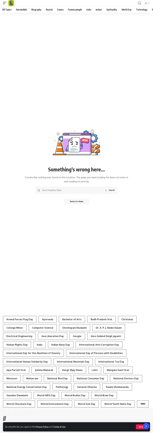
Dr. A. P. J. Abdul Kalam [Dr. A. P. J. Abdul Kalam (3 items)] (109, 327)
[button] (142, 426)
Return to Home (76, 201)
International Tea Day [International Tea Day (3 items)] (111, 361)
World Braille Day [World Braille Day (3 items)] (75, 395)
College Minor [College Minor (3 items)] (14, 327)
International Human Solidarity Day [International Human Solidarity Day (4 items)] (27, 361)
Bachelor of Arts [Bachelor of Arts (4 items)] (72, 319)
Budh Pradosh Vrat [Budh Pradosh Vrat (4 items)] (101, 319)
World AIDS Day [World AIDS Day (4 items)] (46, 395)
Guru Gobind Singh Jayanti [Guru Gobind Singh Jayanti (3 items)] (106, 336)
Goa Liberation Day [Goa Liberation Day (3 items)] (52, 336)
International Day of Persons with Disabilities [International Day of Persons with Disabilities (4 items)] (96, 353)
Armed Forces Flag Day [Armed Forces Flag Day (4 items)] (19, 319)
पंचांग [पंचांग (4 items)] (142, 403)
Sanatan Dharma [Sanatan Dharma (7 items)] (87, 386)
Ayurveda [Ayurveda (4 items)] (47, 319)
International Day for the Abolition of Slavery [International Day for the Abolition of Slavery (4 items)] (33, 353)
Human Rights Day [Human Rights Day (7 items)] (17, 344)
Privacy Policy (42, 427)
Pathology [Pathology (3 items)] (62, 386)
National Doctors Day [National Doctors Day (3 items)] (126, 378)
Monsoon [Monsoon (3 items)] (11, 378)
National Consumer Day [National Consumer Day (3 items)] (90, 378)
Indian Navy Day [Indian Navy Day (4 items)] (60, 344)
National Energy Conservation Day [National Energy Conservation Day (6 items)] (26, 386)
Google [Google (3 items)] (77, 336)
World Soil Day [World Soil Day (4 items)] (86, 403)
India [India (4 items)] (39, 344)
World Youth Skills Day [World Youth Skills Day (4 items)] (117, 403)
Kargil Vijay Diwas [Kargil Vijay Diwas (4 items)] (72, 370)
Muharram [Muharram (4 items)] (32, 378)
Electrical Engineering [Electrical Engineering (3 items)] (19, 336)
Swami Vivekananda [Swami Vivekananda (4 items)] (117, 386)
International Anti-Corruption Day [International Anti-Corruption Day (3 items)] (99, 344)
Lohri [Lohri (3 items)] (95, 370)
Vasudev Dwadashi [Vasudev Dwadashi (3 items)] (17, 395)
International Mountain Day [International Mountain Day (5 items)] (73, 361)
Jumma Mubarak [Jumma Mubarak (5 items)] (44, 370)
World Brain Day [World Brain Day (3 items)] (104, 395)
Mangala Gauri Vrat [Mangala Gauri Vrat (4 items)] (118, 370)
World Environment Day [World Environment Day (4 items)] (55, 403)
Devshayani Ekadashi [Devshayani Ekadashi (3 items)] (74, 327)
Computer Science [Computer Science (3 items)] (42, 327)
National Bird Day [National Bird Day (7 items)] (57, 378)
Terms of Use (59, 427)
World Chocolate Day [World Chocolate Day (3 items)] (19, 403)
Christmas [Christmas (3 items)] (127, 319)
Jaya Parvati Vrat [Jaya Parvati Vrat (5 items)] (16, 370)
